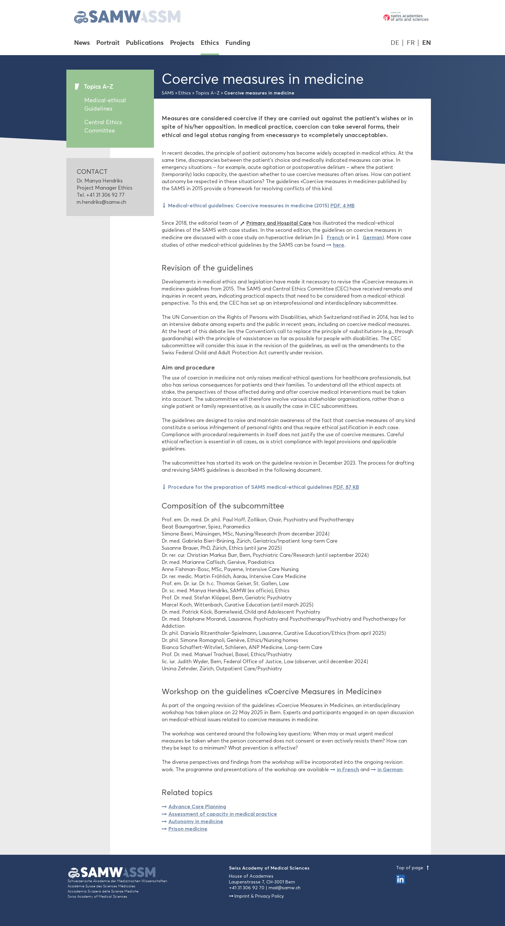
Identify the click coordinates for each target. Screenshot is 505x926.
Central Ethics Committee (103, 126)
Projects (182, 43)
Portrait (107, 43)
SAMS (168, 93)
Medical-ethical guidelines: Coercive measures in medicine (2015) (261, 205)
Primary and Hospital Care (278, 223)
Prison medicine (187, 828)
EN (426, 43)
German (372, 237)
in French (348, 769)
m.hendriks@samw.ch (101, 202)
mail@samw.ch (284, 888)
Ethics (210, 43)
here (338, 244)
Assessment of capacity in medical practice (222, 814)
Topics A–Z (98, 86)
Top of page (413, 868)
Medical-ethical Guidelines (105, 104)
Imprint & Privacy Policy (259, 896)
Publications (145, 43)
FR (411, 43)
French (335, 237)
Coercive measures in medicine (259, 93)
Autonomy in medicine (195, 821)
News (82, 43)
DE (395, 43)
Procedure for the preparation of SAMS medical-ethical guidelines (263, 487)
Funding (237, 43)
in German (390, 769)
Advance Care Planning (197, 806)
